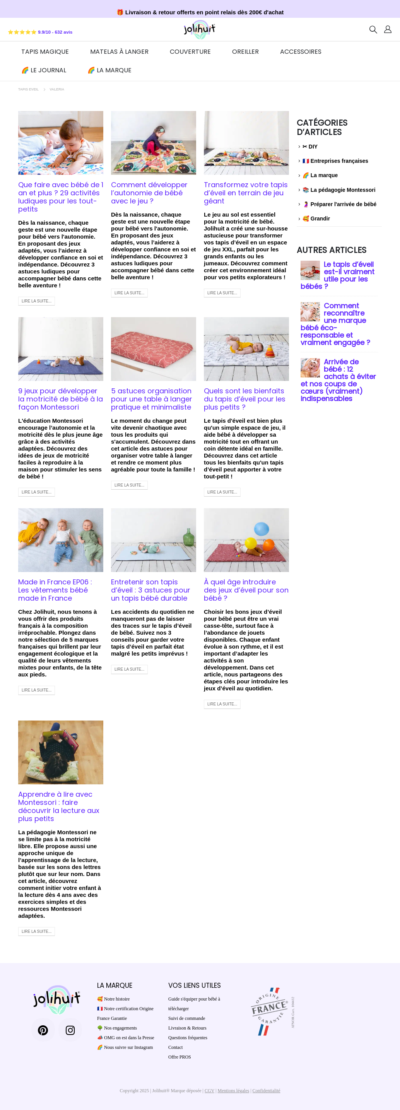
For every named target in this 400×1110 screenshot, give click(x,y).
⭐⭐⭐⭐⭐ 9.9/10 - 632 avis (40, 31)
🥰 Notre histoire (113, 999)
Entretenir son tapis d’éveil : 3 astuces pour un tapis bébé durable (150, 590)
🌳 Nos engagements (117, 1028)
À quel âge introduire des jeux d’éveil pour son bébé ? (246, 590)
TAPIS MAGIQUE (45, 51)
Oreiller (245, 51)
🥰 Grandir (316, 218)
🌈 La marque (109, 70)
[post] (310, 269)
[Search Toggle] (373, 29)
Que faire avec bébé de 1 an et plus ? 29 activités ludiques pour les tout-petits (60, 197)
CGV (209, 1090)
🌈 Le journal (43, 70)
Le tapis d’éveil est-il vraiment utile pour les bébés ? (337, 275)
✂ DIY (310, 146)
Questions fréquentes (187, 1037)
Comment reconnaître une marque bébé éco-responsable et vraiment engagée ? (335, 324)
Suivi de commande (186, 1018)
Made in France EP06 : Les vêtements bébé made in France (55, 590)
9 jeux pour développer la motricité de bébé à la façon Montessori (60, 399)
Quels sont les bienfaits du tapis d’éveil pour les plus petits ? (244, 399)
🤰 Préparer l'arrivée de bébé (339, 204)
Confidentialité (266, 1090)
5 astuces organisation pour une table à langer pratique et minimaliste (151, 399)
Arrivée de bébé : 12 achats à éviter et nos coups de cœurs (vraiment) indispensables (338, 380)
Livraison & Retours (187, 1028)
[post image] (60, 143)
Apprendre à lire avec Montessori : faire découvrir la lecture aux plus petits (58, 806)
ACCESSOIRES (300, 51)
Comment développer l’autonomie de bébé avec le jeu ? (149, 193)
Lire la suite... (36, 301)
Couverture (190, 51)
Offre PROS (179, 1057)
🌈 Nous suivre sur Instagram (125, 1047)
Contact (175, 1047)
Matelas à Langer (119, 51)
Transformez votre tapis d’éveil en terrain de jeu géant (246, 193)
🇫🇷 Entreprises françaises (335, 161)
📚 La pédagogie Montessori (339, 190)
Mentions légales (234, 1090)
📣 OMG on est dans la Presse (125, 1037)
